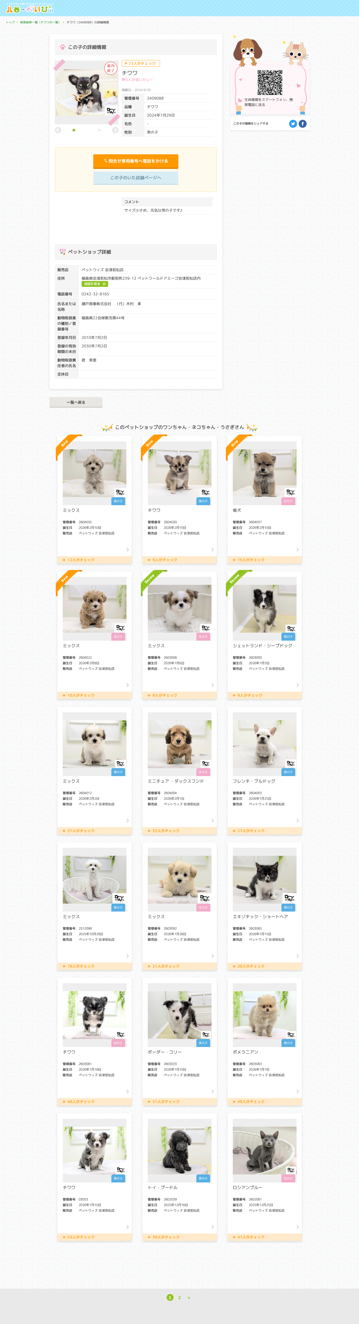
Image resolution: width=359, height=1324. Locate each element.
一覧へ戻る (76, 402)
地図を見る (92, 284)
